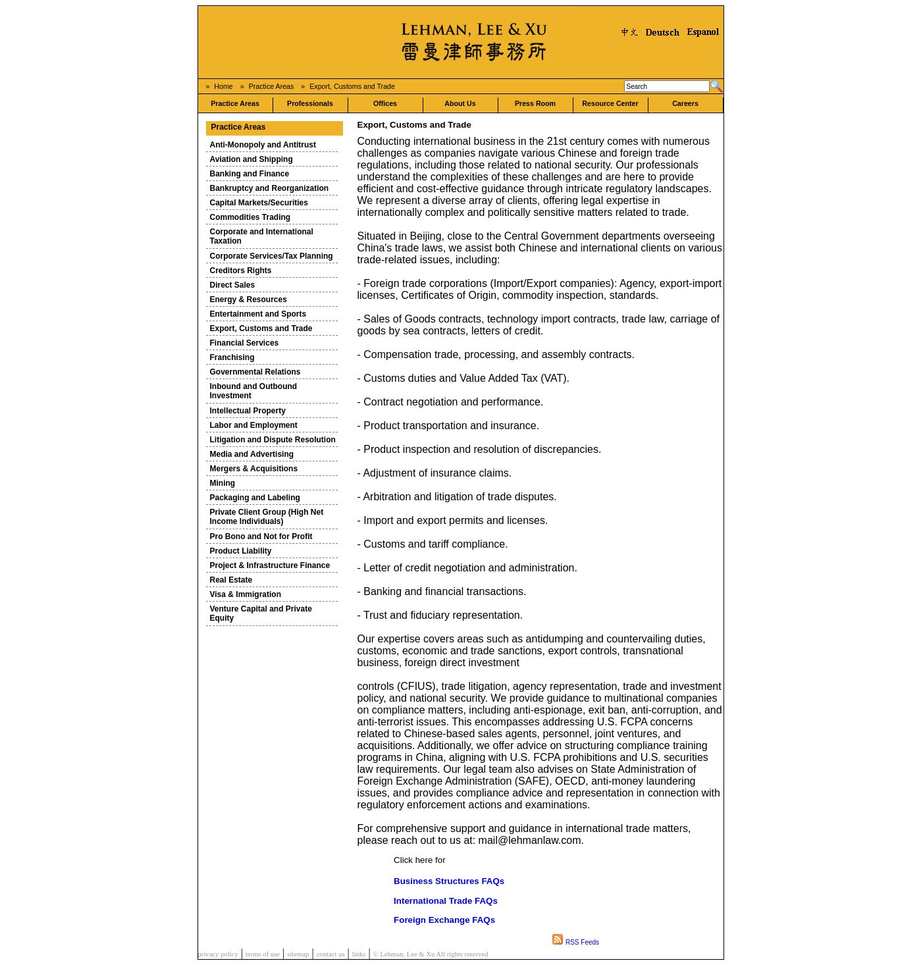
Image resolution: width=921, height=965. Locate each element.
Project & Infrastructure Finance (270, 565)
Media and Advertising (252, 454)
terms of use (263, 954)
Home (223, 86)
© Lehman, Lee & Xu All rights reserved (430, 954)
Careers (685, 103)
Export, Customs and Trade (352, 86)
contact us (331, 954)
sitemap (298, 954)
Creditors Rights (241, 270)
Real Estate (231, 580)
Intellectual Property (248, 410)
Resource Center (610, 103)
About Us (459, 103)
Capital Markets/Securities (259, 202)
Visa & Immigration (245, 594)
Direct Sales (232, 285)
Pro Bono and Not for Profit (261, 536)
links (359, 954)
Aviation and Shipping (251, 159)
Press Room (535, 103)
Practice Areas (271, 86)
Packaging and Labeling (255, 497)
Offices (385, 103)
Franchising (232, 357)
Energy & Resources (248, 299)
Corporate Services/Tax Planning (271, 256)
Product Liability (241, 551)
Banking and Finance (250, 173)
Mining (223, 483)
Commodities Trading (250, 217)
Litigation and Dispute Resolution (273, 439)
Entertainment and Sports (258, 314)
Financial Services (244, 343)
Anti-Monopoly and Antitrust (263, 144)
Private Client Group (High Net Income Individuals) (267, 517)
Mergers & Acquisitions (254, 468)
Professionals (310, 103)
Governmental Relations (255, 372)
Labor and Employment (254, 425)
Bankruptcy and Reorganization (269, 188)
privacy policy (218, 954)
